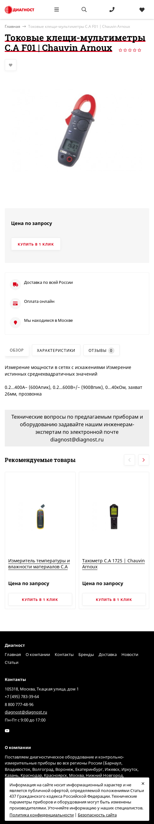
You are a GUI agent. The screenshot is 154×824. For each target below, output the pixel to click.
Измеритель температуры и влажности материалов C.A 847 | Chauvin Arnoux (39, 567)
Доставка (108, 654)
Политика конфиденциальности (41, 815)
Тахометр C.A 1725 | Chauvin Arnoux (113, 564)
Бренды (86, 654)
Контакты (64, 654)
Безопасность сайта (97, 815)
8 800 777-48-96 (19, 704)
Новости (129, 654)
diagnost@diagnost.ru (26, 712)
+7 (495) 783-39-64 (22, 696)
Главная (13, 654)
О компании (38, 654)
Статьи (11, 662)
